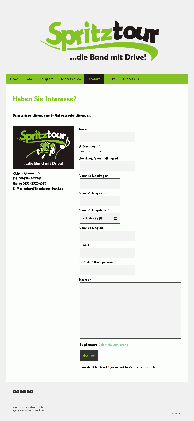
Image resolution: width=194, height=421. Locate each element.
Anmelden (177, 413)
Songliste (46, 79)
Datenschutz (18, 407)
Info (29, 79)
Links (111, 79)
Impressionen (71, 79)
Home (14, 79)
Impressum (131, 79)
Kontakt (94, 79)
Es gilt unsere (104, 345)
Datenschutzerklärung (113, 345)
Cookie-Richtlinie (34, 407)
